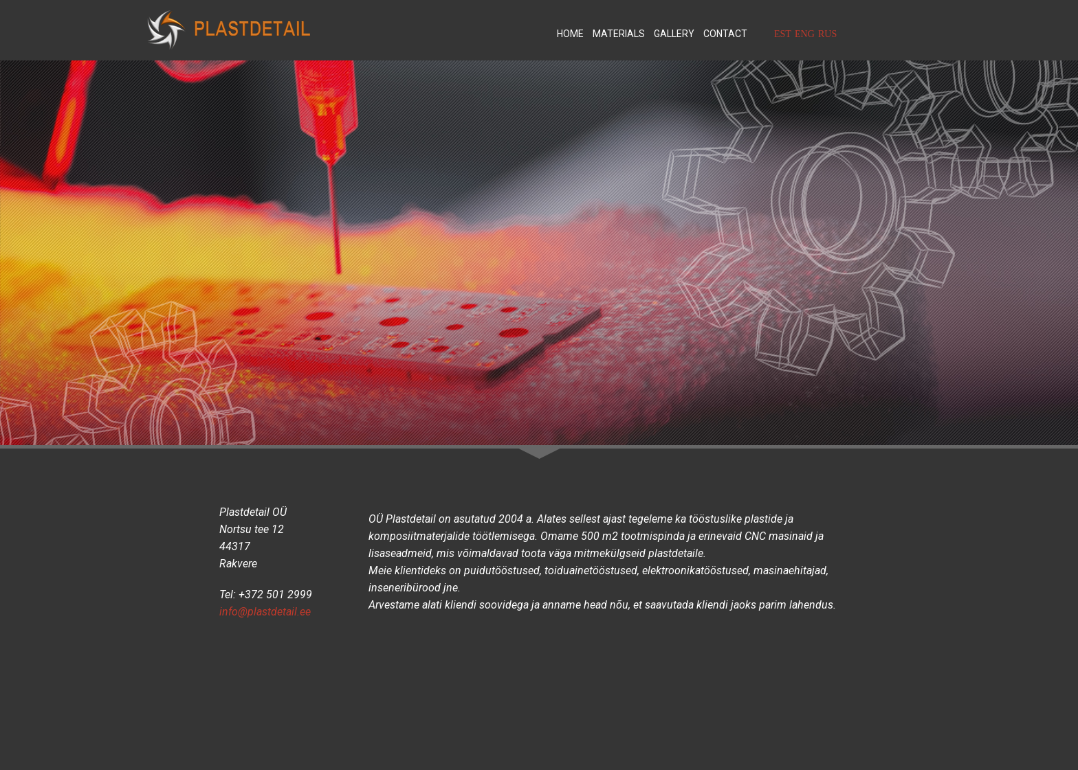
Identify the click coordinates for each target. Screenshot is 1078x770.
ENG (805, 34)
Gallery (674, 33)
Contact (725, 33)
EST (782, 34)
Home (570, 33)
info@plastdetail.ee (265, 611)
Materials (619, 33)
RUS (827, 34)
